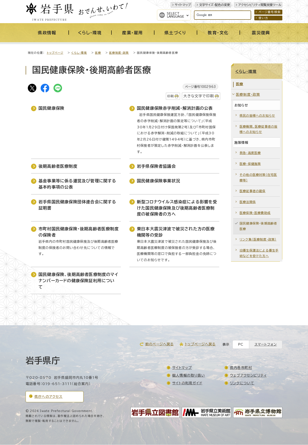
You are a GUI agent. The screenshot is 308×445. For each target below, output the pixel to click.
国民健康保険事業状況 (158, 181)
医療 (98, 53)
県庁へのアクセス (48, 397)
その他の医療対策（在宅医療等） (258, 177)
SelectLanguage (175, 15)
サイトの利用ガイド (187, 383)
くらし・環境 (79, 53)
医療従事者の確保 (253, 191)
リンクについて (242, 383)
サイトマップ (183, 4)
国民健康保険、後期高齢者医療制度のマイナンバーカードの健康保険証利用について (78, 281)
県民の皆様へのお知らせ (257, 115)
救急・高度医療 (250, 153)
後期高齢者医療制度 (57, 166)
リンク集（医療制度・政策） (258, 239)
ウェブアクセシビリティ (248, 375)
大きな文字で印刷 (198, 96)
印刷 (170, 96)
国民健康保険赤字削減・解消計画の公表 (175, 108)
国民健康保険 (51, 108)
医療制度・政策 (119, 53)
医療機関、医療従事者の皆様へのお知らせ (258, 129)
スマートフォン (266, 344)
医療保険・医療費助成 (255, 213)
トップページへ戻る (200, 344)
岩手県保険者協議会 (156, 166)
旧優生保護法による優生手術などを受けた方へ (259, 253)
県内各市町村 (241, 368)
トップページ (55, 53)
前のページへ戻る (159, 344)
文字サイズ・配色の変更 (214, 4)
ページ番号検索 (270, 11)
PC (240, 344)
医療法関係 (248, 202)
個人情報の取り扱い (188, 375)
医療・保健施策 (250, 164)
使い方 (263, 17)
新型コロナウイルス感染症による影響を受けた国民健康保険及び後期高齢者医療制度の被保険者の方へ (177, 208)
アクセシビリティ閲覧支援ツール (259, 4)
